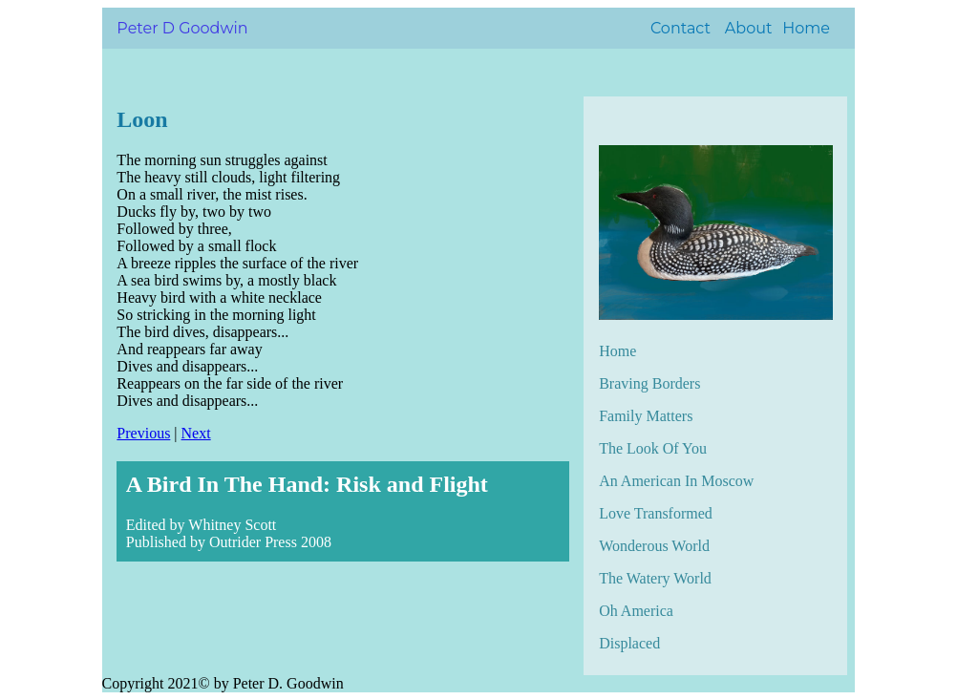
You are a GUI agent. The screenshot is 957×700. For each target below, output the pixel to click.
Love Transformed (655, 513)
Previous (143, 433)
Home (806, 28)
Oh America (636, 611)
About (749, 28)
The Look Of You (653, 448)
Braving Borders (649, 383)
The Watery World (655, 578)
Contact (680, 28)
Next (196, 433)
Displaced (629, 643)
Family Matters (645, 416)
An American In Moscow (676, 481)
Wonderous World (654, 546)
